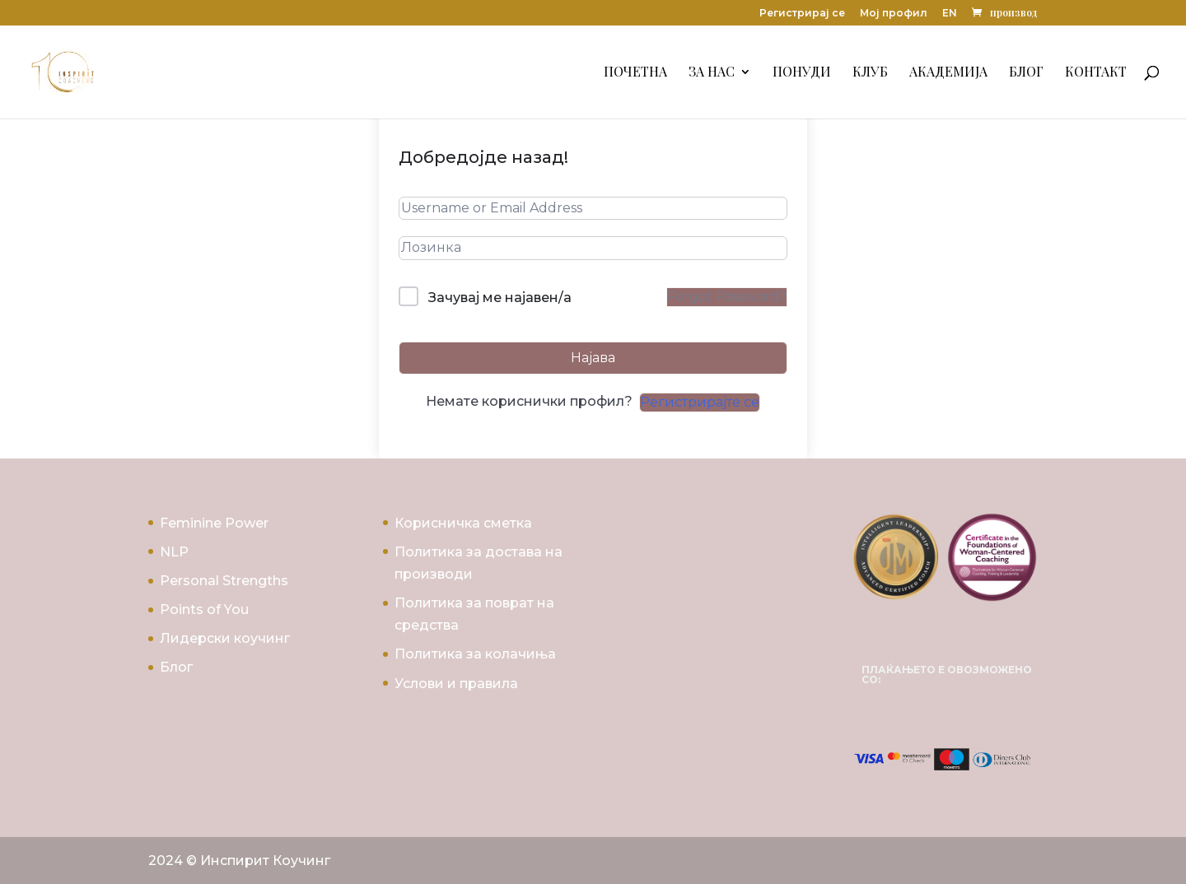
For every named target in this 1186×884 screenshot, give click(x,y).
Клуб (870, 73)
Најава (593, 357)
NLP (174, 552)
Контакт (1096, 73)
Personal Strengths (224, 581)
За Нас (712, 73)
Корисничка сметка (463, 523)
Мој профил (893, 13)
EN (949, 13)
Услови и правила (456, 683)
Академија (948, 73)
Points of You (204, 609)
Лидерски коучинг (225, 638)
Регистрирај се (802, 13)
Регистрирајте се (699, 402)
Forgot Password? (727, 297)
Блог (1026, 73)
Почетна (635, 73)
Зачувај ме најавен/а (500, 297)
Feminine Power (214, 523)
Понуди (802, 73)
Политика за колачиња (475, 654)
